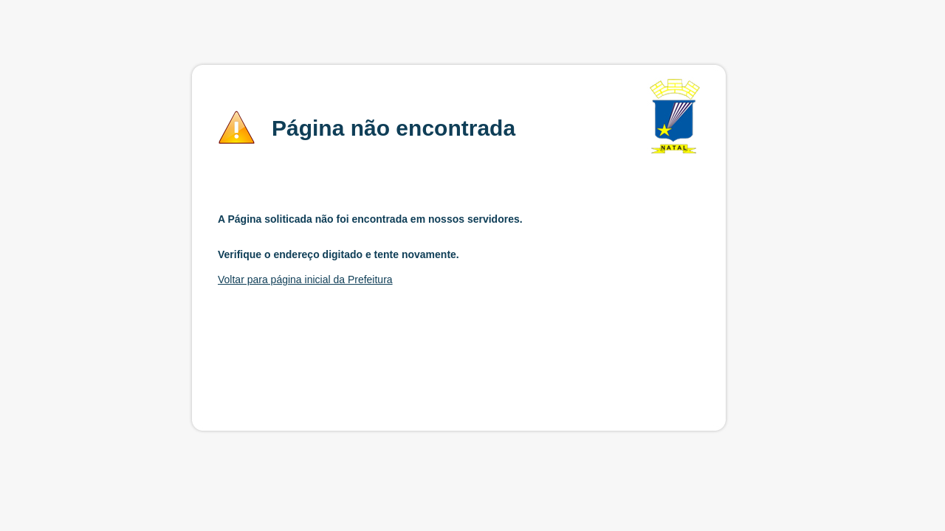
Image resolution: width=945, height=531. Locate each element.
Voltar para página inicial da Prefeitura (305, 279)
